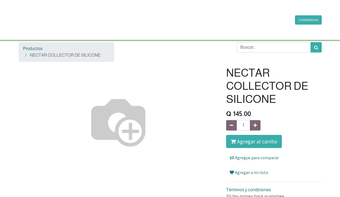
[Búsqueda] (316, 47)
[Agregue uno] (255, 125)
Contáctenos (308, 20)
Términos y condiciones (248, 189)
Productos (33, 48)
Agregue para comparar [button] (254, 157)
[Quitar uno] (231, 125)
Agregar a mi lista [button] (249, 172)
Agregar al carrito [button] (254, 141)
